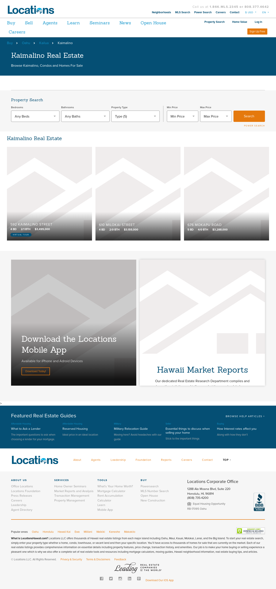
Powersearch (150, 486)
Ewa (77, 532)
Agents (54, 22)
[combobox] (35, 116)
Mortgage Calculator (111, 491)
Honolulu (48, 532)
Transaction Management (71, 496)
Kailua (44, 43)
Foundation (143, 460)
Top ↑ (227, 460)
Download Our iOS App (160, 580)
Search (249, 116)
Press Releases (21, 496)
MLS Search (182, 12)
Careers (221, 12)
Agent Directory (21, 510)
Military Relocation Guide (131, 429)
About (77, 460)
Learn (79, 22)
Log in (258, 22)
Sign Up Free (257, 31)
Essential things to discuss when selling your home (188, 431)
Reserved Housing (75, 429)
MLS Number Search (155, 491)
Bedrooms (17, 107)
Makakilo (129, 532)
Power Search (203, 12)
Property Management (69, 500)
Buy (11, 22)
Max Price (205, 107)
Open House (21, 32)
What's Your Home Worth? (115, 486)
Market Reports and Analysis (74, 491)
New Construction (153, 500)
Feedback (120, 559)
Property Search (214, 22)
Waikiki (100, 532)
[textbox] (35, 116)
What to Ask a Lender (26, 429)
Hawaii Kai (64, 532)
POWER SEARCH (254, 125)
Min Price (172, 107)
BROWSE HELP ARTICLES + (245, 416)
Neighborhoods (161, 12)
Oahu (26, 43)
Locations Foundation (25, 491)
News (135, 22)
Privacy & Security (71, 559)
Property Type (119, 107)
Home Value (239, 22)
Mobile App (105, 510)
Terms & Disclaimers (98, 559)
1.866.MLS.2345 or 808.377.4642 (239, 7)
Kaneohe (114, 532)
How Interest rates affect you (236, 429)
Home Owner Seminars (70, 486)
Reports (166, 460)
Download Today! (35, 371)
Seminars (108, 22)
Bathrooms (67, 107)
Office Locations (22, 486)
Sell (31, 22)
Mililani (88, 532)
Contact (234, 12)
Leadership (118, 460)
